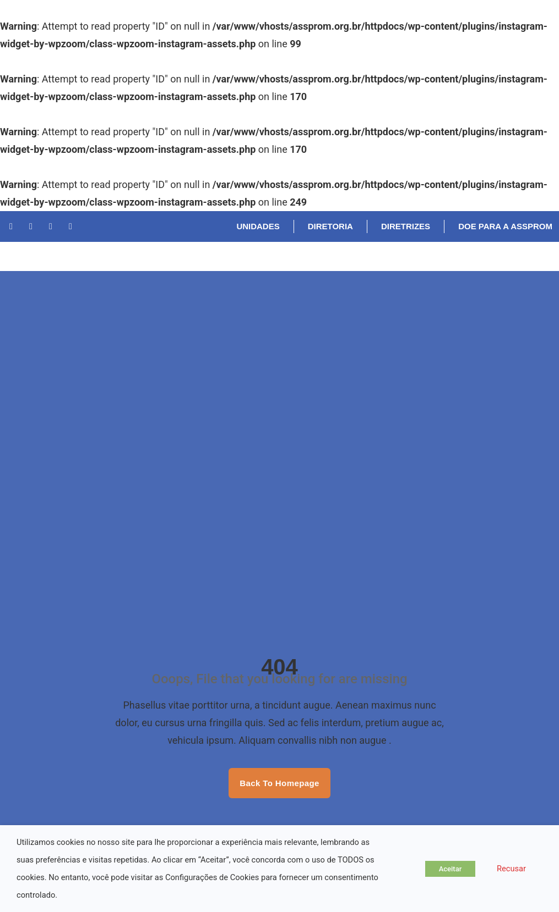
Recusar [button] (511, 869)
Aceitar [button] (450, 869)
